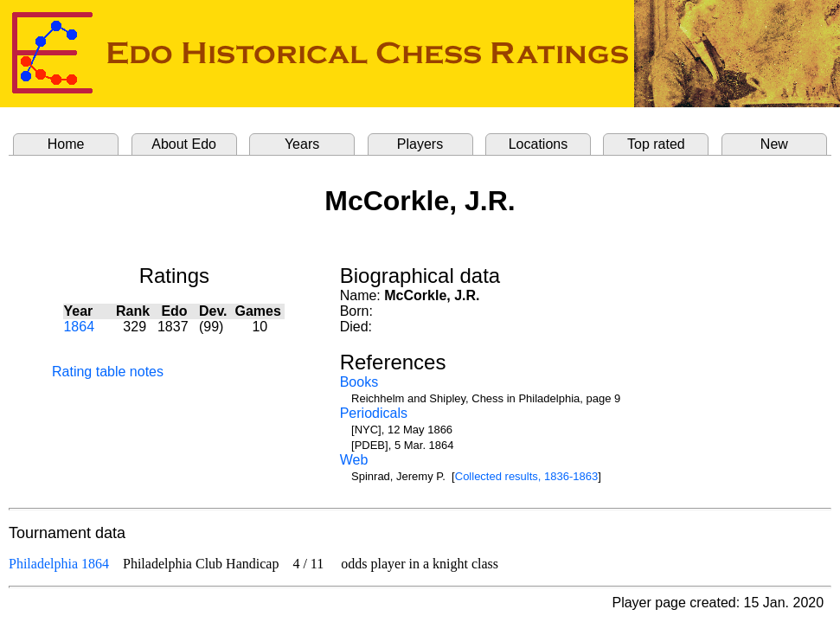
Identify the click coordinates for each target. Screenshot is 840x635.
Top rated (656, 144)
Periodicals (373, 413)
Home (66, 144)
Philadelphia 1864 (59, 563)
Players (420, 144)
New (774, 144)
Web (354, 459)
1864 (78, 326)
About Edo (183, 144)
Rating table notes (108, 371)
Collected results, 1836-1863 (527, 476)
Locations (538, 144)
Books (359, 382)
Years (302, 144)
